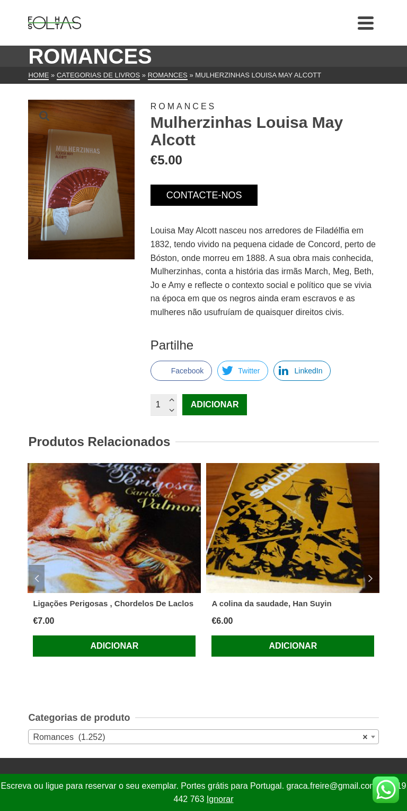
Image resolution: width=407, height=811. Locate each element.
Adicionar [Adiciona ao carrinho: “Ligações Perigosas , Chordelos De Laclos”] (115, 645)
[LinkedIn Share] (302, 371)
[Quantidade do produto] (164, 404)
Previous (37, 578)
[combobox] (203, 736)
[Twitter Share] (242, 371)
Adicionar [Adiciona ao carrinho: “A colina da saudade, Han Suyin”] (293, 645)
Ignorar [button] (220, 799)
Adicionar (215, 404)
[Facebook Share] (181, 371)
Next (370, 578)
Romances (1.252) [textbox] (200, 737)
